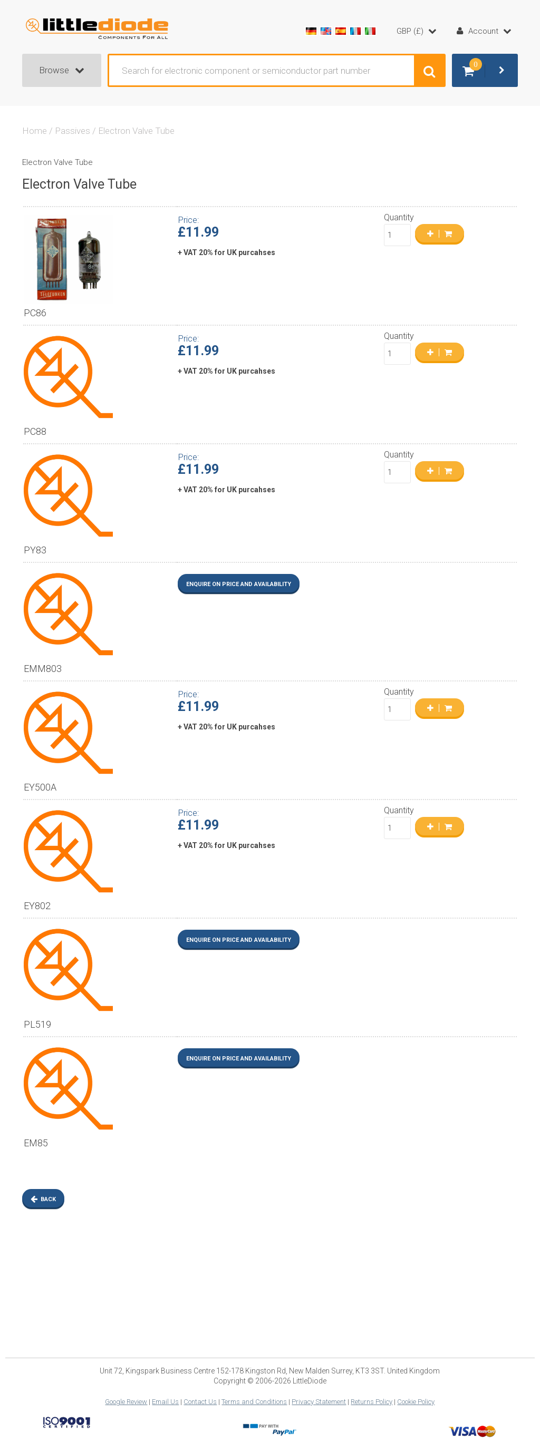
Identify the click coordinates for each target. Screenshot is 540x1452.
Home (34, 130)
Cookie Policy (416, 1402)
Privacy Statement (319, 1402)
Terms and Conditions (254, 1402)
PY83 (35, 550)
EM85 (36, 1142)
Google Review (126, 1402)
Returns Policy (371, 1402)
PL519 (37, 1024)
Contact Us (200, 1402)
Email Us (165, 1402)
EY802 (37, 905)
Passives (72, 130)
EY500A (40, 787)
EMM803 (43, 668)
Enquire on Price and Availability (238, 584)
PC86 (35, 312)
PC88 (35, 431)
